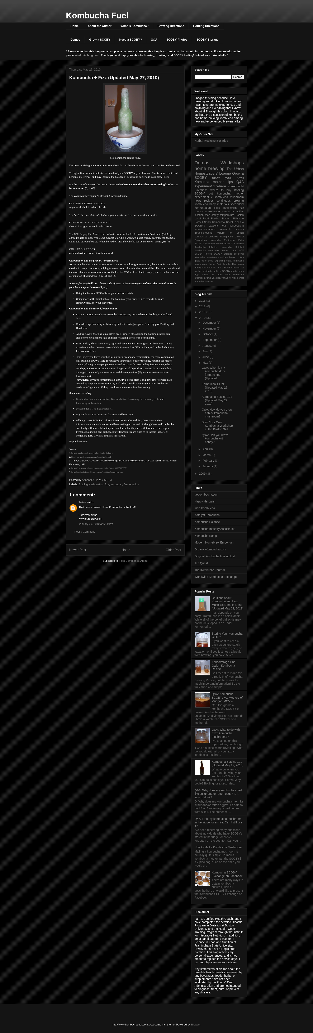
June (206, 357)
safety (215, 215)
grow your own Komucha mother (219, 180)
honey (198, 267)
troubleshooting (204, 232)
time (209, 278)
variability (226, 278)
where (221, 186)
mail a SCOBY (224, 267)
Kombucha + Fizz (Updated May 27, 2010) (215, 387)
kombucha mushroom (229, 197)
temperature (227, 215)
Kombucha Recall (222, 222)
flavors (211, 264)
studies (240, 229)
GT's (233, 243)
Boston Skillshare (233, 218)
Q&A (154, 39)
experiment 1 (205, 186)
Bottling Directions (206, 26)
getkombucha (83, 408)
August (207, 345)
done (210, 260)
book (217, 207)
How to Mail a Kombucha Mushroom (218, 847)
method (198, 271)
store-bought (235, 186)
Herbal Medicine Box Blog (211, 140)
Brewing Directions (171, 26)
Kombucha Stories (218, 250)
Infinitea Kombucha (220, 247)
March (207, 455)
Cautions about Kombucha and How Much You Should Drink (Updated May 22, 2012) (227, 603)
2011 (202, 312)
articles (224, 257)
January (208, 466)
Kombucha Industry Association (215, 529)
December (210, 322)
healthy (232, 264)
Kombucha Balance (86, 399)
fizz (107, 484)
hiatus (241, 264)
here (78, 318)
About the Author (99, 26)
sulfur (205, 274)
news (198, 200)
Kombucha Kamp (206, 535)
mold (215, 271)
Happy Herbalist (205, 501)
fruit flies (222, 264)
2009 (202, 473)
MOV (241, 250)
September (210, 339)
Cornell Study (203, 222)
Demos (75, 39)
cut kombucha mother (226, 193)
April (206, 449)
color (204, 260)
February (209, 460)
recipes (209, 200)
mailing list (238, 267)
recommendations (205, 229)
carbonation (96, 484)
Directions (201, 190)
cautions (214, 225)
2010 (202, 317)
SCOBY (200, 193)
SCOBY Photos (177, 39)
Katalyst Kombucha (207, 515)
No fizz (105, 399)
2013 (202, 300)
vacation (216, 278)
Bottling (83, 484)
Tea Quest (201, 563)
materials (223, 204)
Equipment (229, 240)
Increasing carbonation (88, 402)
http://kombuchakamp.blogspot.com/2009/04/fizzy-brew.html (97, 472)
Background (226, 236)
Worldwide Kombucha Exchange (216, 576)
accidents (239, 253)
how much (207, 267)
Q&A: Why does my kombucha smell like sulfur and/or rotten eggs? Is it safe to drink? (218, 794)
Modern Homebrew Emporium (214, 542)
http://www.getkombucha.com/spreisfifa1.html (91, 457)
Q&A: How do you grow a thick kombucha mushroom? (217, 413)
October (208, 334)
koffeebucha (236, 225)
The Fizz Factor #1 (102, 408)
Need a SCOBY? (130, 39)
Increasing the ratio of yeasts (143, 399)
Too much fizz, (119, 399)
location (199, 215)
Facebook (210, 243)
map (207, 215)
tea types (217, 274)
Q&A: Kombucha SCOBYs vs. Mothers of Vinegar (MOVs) (227, 697)
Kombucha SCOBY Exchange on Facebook (227, 874)
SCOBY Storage (207, 39)
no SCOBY (225, 271)
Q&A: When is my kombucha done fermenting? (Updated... (214, 373)
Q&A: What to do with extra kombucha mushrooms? (226, 733)
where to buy (220, 190)
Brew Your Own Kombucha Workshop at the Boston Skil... (217, 426)
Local (233, 250)
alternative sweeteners (207, 257)
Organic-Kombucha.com (210, 549)
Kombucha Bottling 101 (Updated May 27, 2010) (217, 400)
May (206, 362)
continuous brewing (230, 200)
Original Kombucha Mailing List (215, 556)
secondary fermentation (125, 484)
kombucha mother (233, 211)
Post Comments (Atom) (133, 560)
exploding (220, 260)
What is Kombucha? (134, 26)
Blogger (195, 1024)
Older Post (173, 550)
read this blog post (87, 55)
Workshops (232, 162)
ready (234, 271)
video (235, 278)
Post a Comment (85, 531)
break (232, 257)
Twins (82, 502)
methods (207, 271)
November (210, 328)
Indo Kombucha (205, 508)
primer (134, 337)
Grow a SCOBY (99, 39)
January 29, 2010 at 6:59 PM (96, 524)
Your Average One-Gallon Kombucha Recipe (224, 665)
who (210, 281)
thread (88, 414)
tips (230, 182)
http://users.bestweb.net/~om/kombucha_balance (92, 453)
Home (75, 26)
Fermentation (223, 243)
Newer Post (77, 550)
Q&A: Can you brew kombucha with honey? (215, 438)
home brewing (210, 168)
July (206, 351)
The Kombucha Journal (210, 570)
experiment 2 (204, 197)
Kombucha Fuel (97, 15)
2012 (202, 306)
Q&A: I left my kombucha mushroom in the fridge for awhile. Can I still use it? (218, 822)
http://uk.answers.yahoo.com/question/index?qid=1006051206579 (99, 468)
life (214, 267)
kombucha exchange (207, 211)
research (225, 229)
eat (224, 225)
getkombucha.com (206, 494)
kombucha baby (205, 204)
